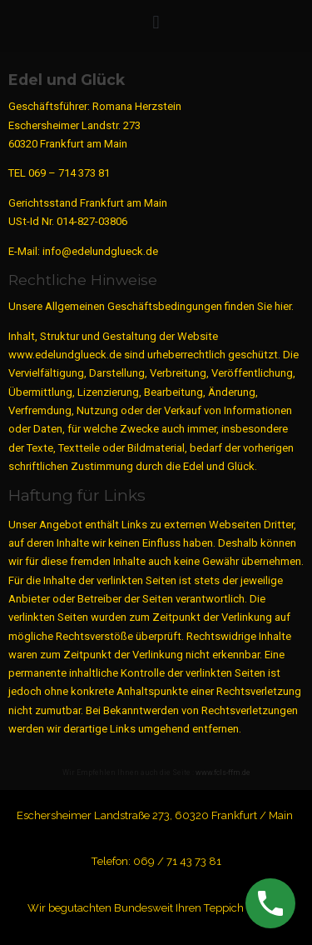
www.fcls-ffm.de (223, 772)
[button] (156, 22)
